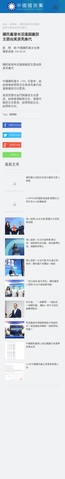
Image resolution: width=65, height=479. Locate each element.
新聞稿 (13, 24)
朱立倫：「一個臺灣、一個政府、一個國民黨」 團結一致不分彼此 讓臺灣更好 (43, 305)
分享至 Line (11, 155)
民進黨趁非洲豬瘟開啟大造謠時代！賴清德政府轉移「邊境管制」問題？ (43, 326)
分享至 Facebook (12, 125)
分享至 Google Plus (11, 145)
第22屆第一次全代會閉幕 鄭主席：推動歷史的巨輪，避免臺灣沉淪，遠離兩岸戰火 (43, 243)
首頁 (5, 24)
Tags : (6, 114)
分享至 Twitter (11, 135)
